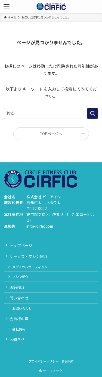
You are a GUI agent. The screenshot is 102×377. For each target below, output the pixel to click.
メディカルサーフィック (30, 266)
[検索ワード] (51, 113)
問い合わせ (19, 298)
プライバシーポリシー (43, 361)
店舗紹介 (17, 287)
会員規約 (67, 361)
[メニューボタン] (6, 6)
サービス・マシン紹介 (29, 256)
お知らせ (17, 339)
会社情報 (18, 329)
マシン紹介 (20, 276)
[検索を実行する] (92, 113)
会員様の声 (19, 318)
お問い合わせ (22, 308)
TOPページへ (51, 133)
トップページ (21, 245)
